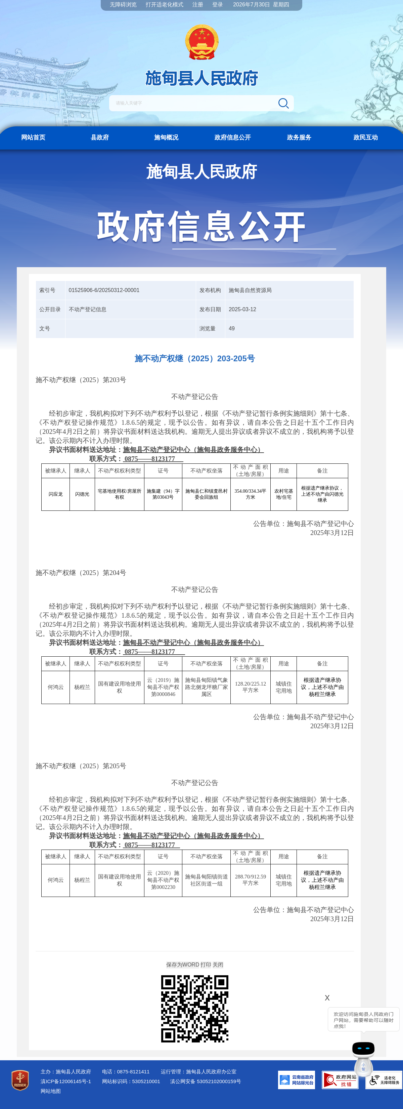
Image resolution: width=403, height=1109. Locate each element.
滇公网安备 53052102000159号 (205, 1081)
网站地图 (51, 1091)
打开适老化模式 (164, 4)
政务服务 (299, 137)
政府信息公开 (233, 137)
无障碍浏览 (123, 4)
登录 (217, 4)
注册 (197, 4)
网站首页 (33, 137)
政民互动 (366, 137)
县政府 (100, 137)
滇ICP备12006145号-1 (66, 1081)
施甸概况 (166, 137)
